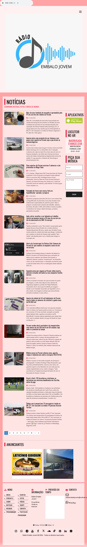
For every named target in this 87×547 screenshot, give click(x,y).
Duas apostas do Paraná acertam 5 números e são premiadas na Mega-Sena (43, 166)
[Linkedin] (65, 531)
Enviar (74, 194)
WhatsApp (72, 503)
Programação (11, 512)
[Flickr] (71, 531)
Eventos (23, 495)
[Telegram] (27, 531)
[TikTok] (54, 531)
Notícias (9, 505)
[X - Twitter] (43, 531)
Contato (23, 508)
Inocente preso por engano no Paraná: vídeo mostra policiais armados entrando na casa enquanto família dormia (44, 273)
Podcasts (9, 498)
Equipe (22, 505)
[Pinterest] (60, 531)
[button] (80, 12)
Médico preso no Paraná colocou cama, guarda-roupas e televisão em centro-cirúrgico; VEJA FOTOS (44, 354)
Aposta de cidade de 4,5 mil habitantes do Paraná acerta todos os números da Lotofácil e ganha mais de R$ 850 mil (43, 300)
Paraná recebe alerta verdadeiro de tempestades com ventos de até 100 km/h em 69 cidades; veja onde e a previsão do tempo (43, 327)
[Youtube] (32, 531)
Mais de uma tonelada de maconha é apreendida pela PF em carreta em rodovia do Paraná (44, 114)
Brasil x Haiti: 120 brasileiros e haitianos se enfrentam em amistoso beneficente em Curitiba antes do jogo (42, 380)
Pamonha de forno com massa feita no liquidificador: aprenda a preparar (39, 192)
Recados (9, 508)
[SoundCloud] (49, 531)
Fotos (22, 498)
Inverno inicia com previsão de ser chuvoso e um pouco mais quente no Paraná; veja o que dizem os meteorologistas (43, 140)
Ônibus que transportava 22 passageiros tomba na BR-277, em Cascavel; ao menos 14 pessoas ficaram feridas (43, 406)
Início (8, 495)
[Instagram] (16, 531)
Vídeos (22, 501)
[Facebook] (38, 531)
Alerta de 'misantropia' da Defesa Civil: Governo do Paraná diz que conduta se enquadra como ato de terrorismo (43, 245)
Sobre (8, 501)
